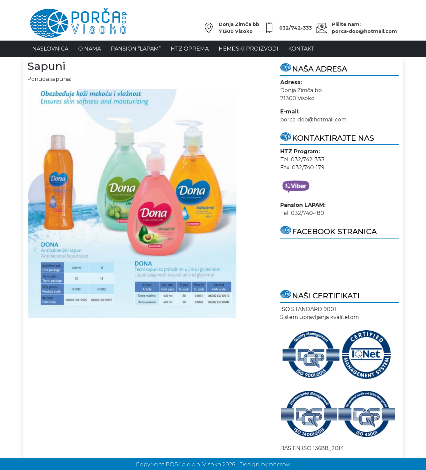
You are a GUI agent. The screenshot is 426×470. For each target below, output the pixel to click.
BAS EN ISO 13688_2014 (312, 448)
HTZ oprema (190, 49)
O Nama (89, 49)
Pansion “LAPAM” (136, 49)
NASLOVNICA (50, 49)
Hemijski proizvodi (248, 49)
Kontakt (301, 49)
